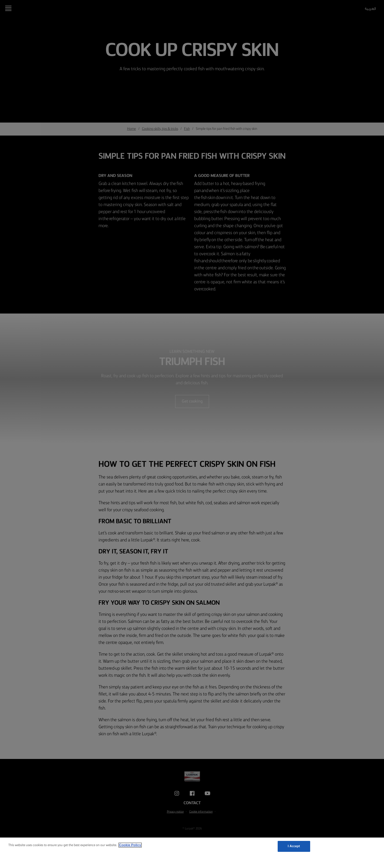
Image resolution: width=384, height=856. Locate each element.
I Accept (294, 846)
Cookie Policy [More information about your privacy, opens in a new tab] (130, 845)
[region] (192, 847)
